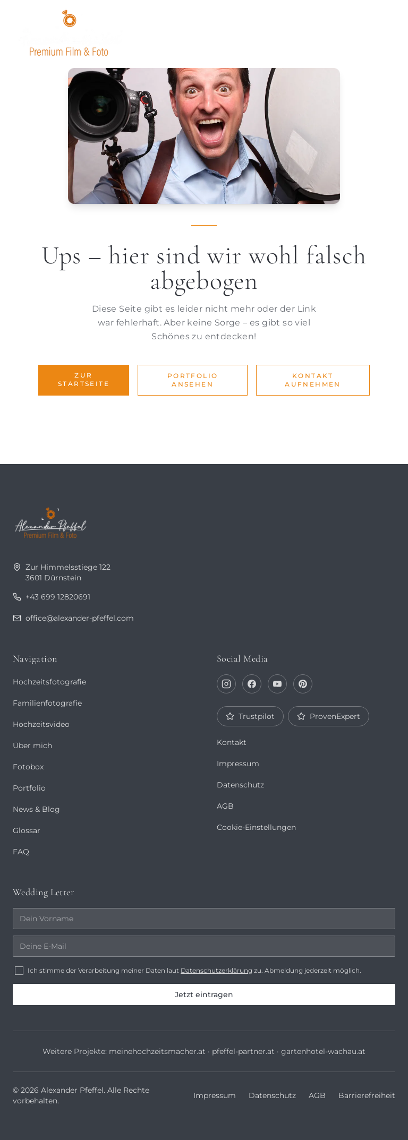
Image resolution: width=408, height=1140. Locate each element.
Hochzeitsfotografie (49, 682)
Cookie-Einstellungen (256, 827)
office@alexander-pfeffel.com (73, 618)
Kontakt (231, 742)
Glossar (26, 830)
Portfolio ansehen (192, 380)
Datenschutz (240, 785)
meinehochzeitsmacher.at (156, 1051)
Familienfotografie (47, 703)
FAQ (21, 851)
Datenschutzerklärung (217, 970)
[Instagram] (226, 683)
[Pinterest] (302, 683)
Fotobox (330, 30)
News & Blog (36, 809)
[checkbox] (19, 970)
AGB (225, 806)
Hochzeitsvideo (41, 724)
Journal (266, 30)
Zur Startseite (83, 379)
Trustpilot (250, 716)
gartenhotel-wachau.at (323, 1051)
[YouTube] (277, 683)
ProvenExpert (328, 716)
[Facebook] (251, 683)
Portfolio (152, 30)
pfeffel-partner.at (243, 1051)
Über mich (211, 30)
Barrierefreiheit (367, 1095)
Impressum (238, 763)
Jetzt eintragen (204, 994)
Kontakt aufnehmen (313, 380)
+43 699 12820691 (51, 597)
